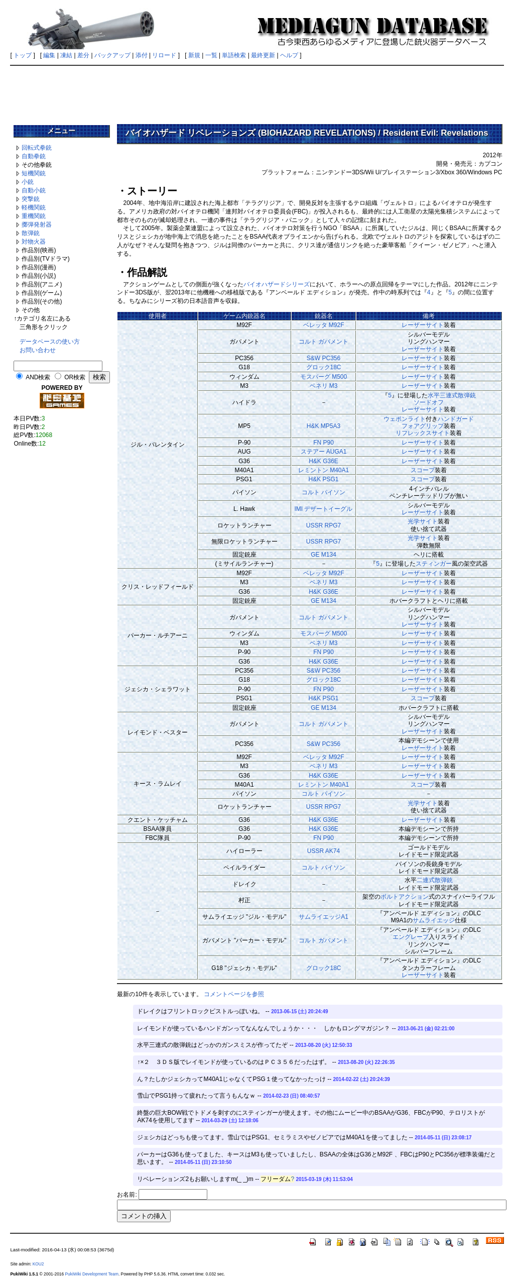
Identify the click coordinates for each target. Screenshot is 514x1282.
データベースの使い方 (50, 341)
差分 (83, 55)
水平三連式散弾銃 (452, 395)
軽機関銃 (34, 207)
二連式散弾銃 (435, 880)
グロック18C (323, 367)
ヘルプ (289, 55)
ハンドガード (456, 418)
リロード (164, 55)
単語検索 (234, 55)
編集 (49, 55)
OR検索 (74, 377)
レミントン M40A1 (323, 470)
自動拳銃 (34, 156)
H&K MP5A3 (323, 426)
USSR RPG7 (323, 525)
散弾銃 (31, 233)
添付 (142, 55)
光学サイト (423, 521)
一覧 (211, 55)
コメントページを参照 (234, 994)
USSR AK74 (323, 850)
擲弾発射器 (37, 224)
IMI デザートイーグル (324, 508)
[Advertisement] (257, 91)
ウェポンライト (404, 418)
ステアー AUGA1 (324, 451)
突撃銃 (31, 198)
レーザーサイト (423, 325)
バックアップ (112, 55)
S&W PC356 (323, 358)
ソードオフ (429, 402)
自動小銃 (34, 190)
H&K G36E (323, 461)
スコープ (423, 470)
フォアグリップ (423, 426)
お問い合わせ (38, 350)
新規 (194, 55)
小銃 (28, 181)
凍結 (66, 55)
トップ (23, 55)
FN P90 (323, 442)
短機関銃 (34, 173)
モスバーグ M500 (323, 376)
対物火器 (34, 241)
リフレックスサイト (423, 433)
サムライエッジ (434, 920)
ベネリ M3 (324, 385)
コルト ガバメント (323, 341)
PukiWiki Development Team (91, 1273)
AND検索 (38, 377)
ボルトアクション (404, 896)
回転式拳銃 (37, 147)
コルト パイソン (323, 492)
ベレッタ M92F (323, 325)
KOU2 (38, 1263)
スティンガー (434, 563)
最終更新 (263, 55)
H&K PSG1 (323, 479)
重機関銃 (34, 216)
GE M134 (323, 554)
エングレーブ (411, 936)
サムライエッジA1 (323, 916)
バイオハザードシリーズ (276, 284)
